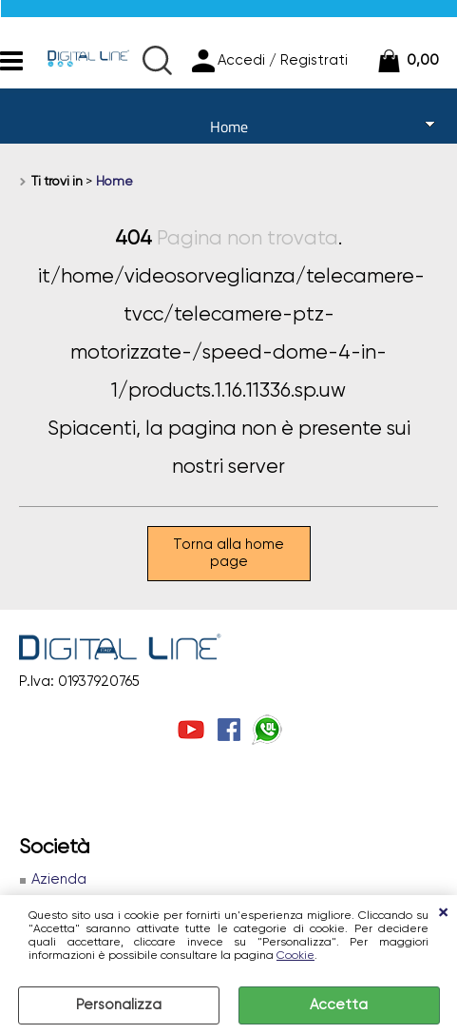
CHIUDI (442, 914)
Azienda (58, 879)
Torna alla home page (228, 553)
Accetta (339, 1005)
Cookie (295, 956)
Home (229, 126)
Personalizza (119, 1005)
